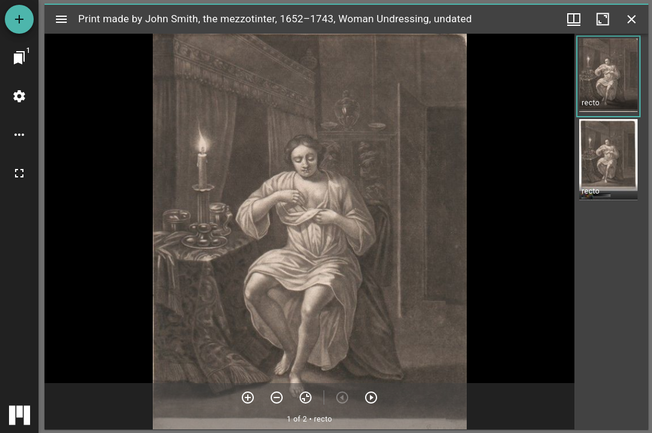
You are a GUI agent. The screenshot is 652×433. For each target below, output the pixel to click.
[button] (608, 76)
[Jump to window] (19, 57)
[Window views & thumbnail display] (573, 19)
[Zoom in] (247, 397)
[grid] (611, 231)
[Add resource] (19, 19)
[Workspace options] (19, 134)
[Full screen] (19, 173)
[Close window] (631, 19)
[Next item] (371, 397)
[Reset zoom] (305, 397)
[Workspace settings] (19, 96)
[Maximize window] (602, 19)
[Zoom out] (276, 397)
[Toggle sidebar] (61, 19)
